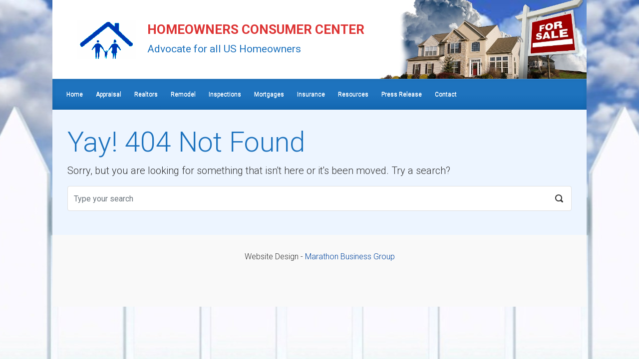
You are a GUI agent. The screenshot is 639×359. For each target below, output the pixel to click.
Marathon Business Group (350, 256)
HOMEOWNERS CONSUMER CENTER (255, 29)
